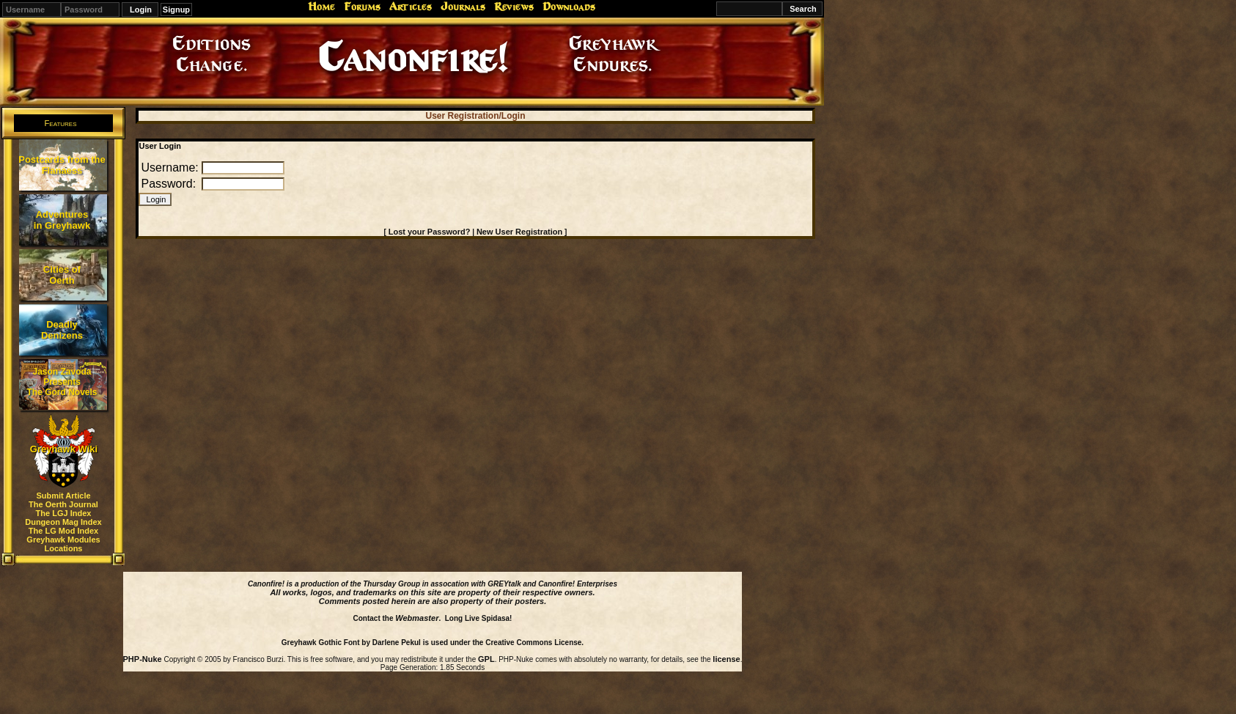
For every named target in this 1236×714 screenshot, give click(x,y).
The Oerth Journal (63, 504)
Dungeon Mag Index (63, 522)
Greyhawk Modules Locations (63, 544)
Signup (176, 9)
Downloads (568, 6)
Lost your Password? (430, 231)
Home (321, 6)
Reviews (514, 6)
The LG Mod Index (63, 530)
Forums (362, 6)
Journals (463, 6)
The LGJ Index (64, 513)
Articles (410, 6)
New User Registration (519, 231)
